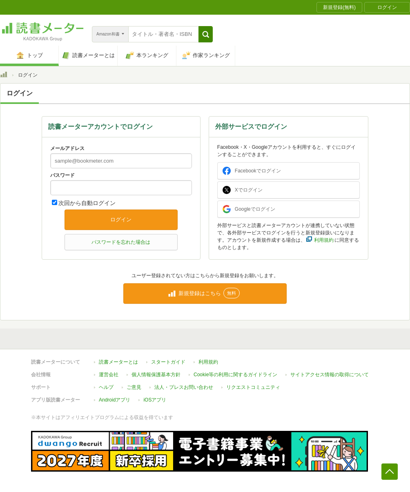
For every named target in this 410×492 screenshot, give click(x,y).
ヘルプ (106, 387)
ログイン (120, 219)
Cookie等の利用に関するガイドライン (235, 374)
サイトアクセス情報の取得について (329, 374)
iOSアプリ (154, 399)
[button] (205, 34)
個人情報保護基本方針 (155, 374)
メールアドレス (67, 148)
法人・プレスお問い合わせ (183, 387)
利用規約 (208, 362)
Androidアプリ (114, 399)
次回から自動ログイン (87, 203)
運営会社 (108, 374)
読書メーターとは (118, 362)
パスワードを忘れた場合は (120, 242)
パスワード (62, 175)
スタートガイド (168, 362)
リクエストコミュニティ (253, 387)
